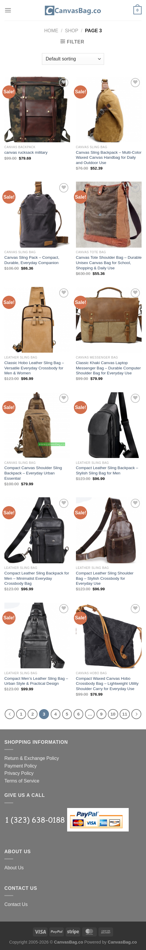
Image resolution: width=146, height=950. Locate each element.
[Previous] (10, 714)
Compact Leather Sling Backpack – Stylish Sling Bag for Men (107, 470)
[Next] (136, 714)
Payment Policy (20, 765)
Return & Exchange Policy (31, 758)
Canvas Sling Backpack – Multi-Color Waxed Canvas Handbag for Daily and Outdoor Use (109, 157)
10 (113, 713)
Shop (71, 30)
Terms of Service (21, 780)
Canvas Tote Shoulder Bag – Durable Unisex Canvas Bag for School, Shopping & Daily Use (109, 262)
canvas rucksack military (25, 152)
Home (51, 30)
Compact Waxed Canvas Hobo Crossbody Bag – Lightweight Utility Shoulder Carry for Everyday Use (107, 683)
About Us (14, 867)
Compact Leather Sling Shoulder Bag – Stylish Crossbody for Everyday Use (104, 578)
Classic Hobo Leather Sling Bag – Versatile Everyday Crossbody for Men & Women (34, 368)
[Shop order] (73, 59)
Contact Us (16, 904)
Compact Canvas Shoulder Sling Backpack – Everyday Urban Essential (33, 473)
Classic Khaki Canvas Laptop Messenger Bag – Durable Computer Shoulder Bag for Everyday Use (108, 368)
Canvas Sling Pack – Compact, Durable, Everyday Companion (31, 260)
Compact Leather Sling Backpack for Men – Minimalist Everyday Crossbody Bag (36, 578)
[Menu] (7, 10)
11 (124, 713)
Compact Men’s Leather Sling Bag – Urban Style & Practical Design (36, 681)
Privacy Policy (19, 773)
